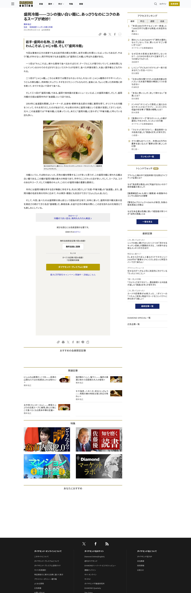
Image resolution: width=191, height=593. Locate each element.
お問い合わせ (39, 537)
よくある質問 (39, 528)
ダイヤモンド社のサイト (94, 495)
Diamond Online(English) (94, 501)
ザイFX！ (87, 523)
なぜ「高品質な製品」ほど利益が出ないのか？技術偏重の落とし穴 (147, 185)
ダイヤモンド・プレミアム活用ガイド (47, 510)
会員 (162, 21)
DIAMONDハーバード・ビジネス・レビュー (100, 510)
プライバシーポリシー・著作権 (45, 523)
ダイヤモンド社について (147, 495)
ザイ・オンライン (90, 519)
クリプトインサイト (91, 546)
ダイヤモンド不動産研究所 (94, 528)
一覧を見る (147, 222)
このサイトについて (41, 501)
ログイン (150, 4)
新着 (54, 5)
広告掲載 (37, 532)
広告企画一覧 (133, 324)
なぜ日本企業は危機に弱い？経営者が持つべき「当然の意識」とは (147, 212)
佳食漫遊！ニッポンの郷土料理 (41, 27)
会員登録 (162, 5)
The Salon (88, 537)
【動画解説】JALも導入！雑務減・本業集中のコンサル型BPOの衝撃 (147, 194)
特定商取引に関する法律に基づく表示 (48, 519)
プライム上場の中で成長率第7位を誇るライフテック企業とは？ (147, 176)
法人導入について (41, 541)
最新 (133, 21)
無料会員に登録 (73, 247)
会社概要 (140, 505)
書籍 (94, 5)
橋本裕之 (27, 24)
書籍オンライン (90, 514)
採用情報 (140, 510)
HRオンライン (89, 541)
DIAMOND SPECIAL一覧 (139, 318)
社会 (25, 27)
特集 (84, 5)
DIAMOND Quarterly (92, 532)
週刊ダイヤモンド (90, 505)
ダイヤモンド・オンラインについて (48, 495)
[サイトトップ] (36, 4)
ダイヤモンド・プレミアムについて (46, 505)
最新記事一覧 (147, 306)
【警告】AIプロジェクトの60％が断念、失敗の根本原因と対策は (147, 203)
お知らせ (140, 514)
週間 (152, 21)
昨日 (142, 21)
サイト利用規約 (40, 514)
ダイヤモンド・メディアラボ (94, 555)
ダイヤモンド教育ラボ (92, 551)
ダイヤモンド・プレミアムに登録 (73, 267)
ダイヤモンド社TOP (144, 501)
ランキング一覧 (147, 157)
